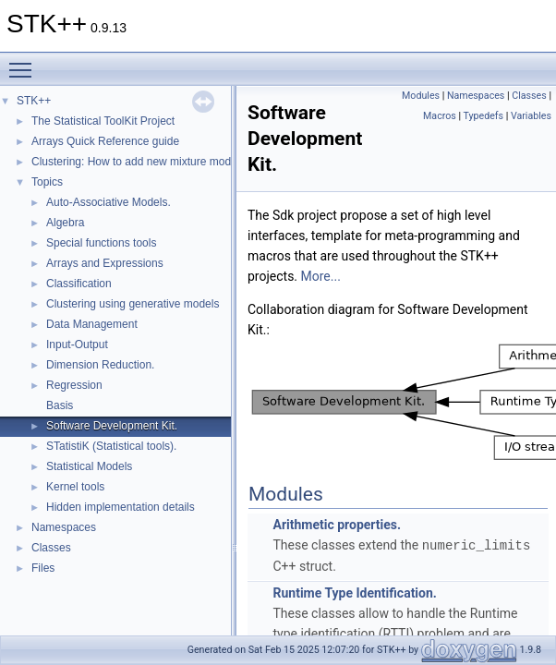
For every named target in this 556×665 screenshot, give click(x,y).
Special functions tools (101, 242)
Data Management (92, 324)
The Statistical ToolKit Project (103, 121)
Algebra (65, 222)
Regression (74, 385)
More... (321, 276)
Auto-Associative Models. (108, 202)
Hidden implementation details (120, 507)
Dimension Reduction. (100, 364)
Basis (59, 405)
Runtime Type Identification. (354, 592)
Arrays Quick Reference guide (105, 141)
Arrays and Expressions (104, 263)
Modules (421, 96)
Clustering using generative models (132, 303)
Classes (51, 547)
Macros (439, 116)
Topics (47, 181)
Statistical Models (89, 466)
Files (42, 568)
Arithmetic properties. (336, 524)
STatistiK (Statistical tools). (111, 446)
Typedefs (484, 116)
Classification (79, 283)
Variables (531, 116)
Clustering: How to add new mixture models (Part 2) (158, 161)
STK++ (34, 100)
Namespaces (63, 527)
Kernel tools (75, 486)
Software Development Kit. (111, 425)
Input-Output (77, 344)
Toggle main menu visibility (25, 62)
